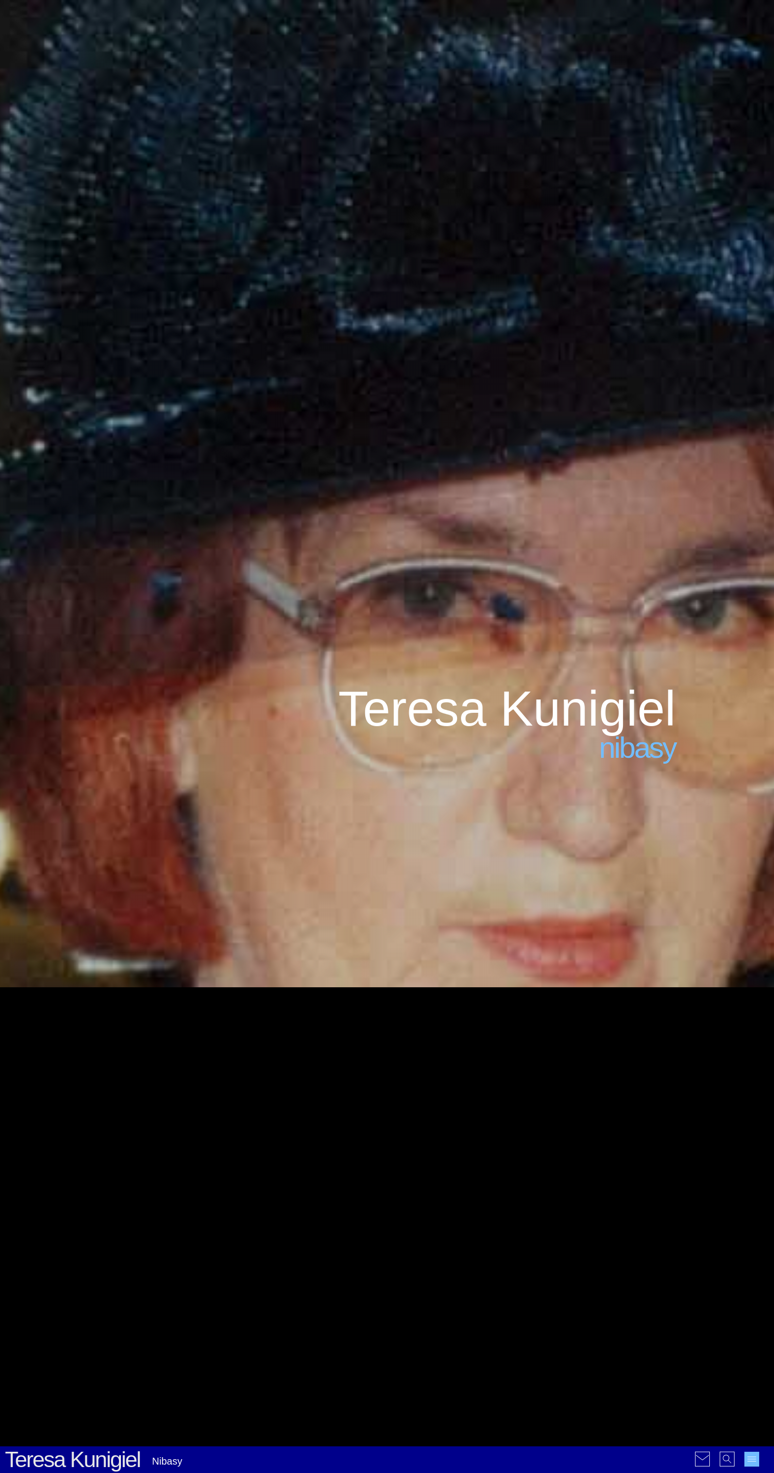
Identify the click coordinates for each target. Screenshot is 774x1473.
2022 (653, 1295)
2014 (612, 1283)
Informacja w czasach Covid (315, 1367)
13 (632, 1098)
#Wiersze (508, 1332)
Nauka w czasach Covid (308, 1306)
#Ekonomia (414, 1271)
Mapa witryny (283, 1459)
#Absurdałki (415, 1246)
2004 (653, 1258)
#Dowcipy (441, 1258)
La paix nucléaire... (153, 1375)
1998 (653, 1246)
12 (614, 1098)
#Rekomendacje (461, 1308)
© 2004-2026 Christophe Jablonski (149, 1459)
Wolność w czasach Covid (312, 1336)
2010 (653, 1271)
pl (566, 1359)
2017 (551, 1295)
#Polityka (507, 1295)
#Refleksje (413, 1308)
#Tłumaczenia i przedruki (477, 1320)
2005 (551, 1271)
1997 (632, 1246)
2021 (632, 1295)
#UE (403, 1332)
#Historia (410, 1283)
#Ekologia (477, 1258)
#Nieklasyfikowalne (427, 1295)
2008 (612, 1271)
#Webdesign (468, 1332)
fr (557, 1359)
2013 (591, 1283)
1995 (591, 1246)
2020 (612, 1295)
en (547, 1359)
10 (579, 1098)
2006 (571, 1271)
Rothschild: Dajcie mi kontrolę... (174, 1345)
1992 (571, 1246)
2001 (591, 1258)
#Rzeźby (506, 1308)
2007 (591, 1271)
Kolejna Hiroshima (152, 1244)
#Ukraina (429, 1332)
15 (668, 1098)
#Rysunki (434, 1396)
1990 (551, 1246)
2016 (653, 1283)
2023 (551, 1308)
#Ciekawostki (460, 1246)
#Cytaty (408, 1258)
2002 (612, 1258)
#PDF (405, 1396)
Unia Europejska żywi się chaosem (162, 1310)
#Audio (407, 1383)
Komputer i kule (294, 1244)
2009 (632, 1271)
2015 (632, 1283)
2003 (632, 1258)
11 (596, 1098)
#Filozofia (452, 1271)
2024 (571, 1308)
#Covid (497, 1246)
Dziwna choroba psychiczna (168, 1275)
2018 (571, 1295)
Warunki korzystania (231, 1459)
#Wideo (465, 1396)
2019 (591, 1295)
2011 (551, 1283)
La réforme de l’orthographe (314, 1275)
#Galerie (437, 1383)
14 (650, 1098)
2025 (591, 1308)
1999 (551, 1258)
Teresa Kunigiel (72, 341)
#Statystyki (414, 1320)
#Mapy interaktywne (487, 1383)
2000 (571, 1258)
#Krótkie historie (455, 1283)
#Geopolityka (494, 1271)
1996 (612, 1246)
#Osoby (476, 1295)
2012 (571, 1283)
